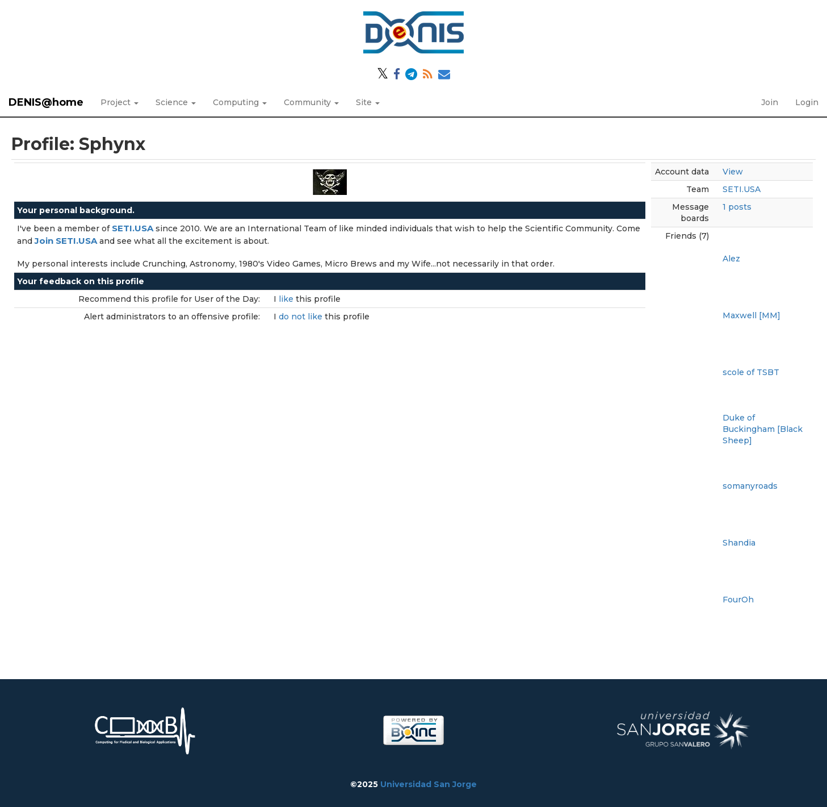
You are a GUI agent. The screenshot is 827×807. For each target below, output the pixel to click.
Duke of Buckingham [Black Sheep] (763, 429)
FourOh (738, 599)
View (733, 172)
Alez (731, 258)
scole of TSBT (751, 372)
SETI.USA (742, 189)
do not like (302, 316)
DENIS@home (46, 102)
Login (806, 102)
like (287, 299)
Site (368, 102)
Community (311, 102)
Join (769, 102)
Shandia (739, 543)
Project (119, 102)
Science (176, 102)
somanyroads (750, 486)
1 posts (737, 207)
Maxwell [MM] (751, 315)
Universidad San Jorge (428, 784)
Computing (240, 102)
